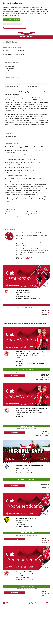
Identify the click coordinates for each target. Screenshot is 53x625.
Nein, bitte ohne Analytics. (12, 24)
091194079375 (25, 259)
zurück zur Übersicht (11, 42)
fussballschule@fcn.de (26, 257)
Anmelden (14, 375)
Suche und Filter (10, 41)
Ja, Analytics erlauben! (11, 19)
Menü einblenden (26, 36)
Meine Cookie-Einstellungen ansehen (14, 28)
